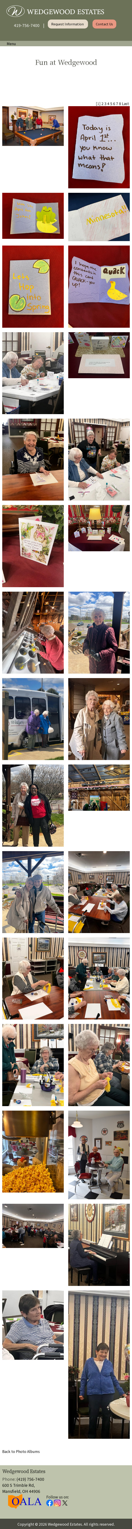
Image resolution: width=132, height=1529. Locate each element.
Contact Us (104, 24)
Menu (9, 43)
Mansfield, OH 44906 (21, 1491)
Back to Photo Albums (21, 1451)
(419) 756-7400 (30, 1479)
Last (125, 103)
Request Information (67, 24)
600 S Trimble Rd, (18, 1485)
